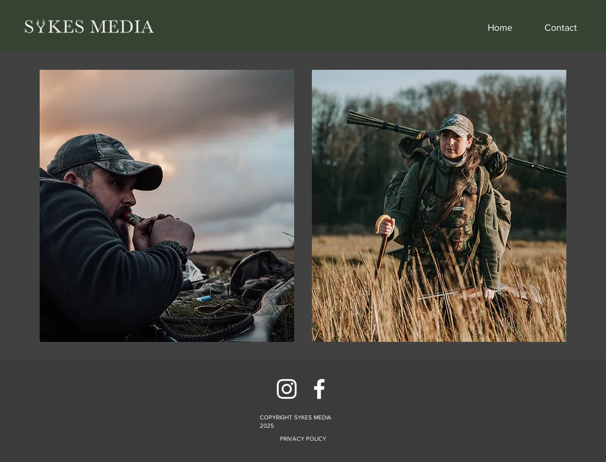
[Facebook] (319, 389)
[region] (167, 212)
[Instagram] (286, 389)
